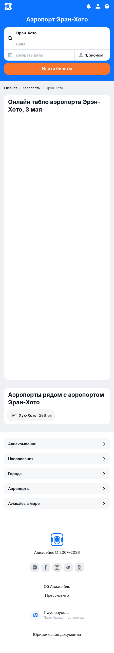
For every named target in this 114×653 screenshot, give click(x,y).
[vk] (35, 567)
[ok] (79, 567)
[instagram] (57, 567)
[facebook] (46, 567)
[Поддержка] (107, 6)
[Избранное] (89, 6)
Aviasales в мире (57, 503)
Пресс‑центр (57, 595)
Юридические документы (57, 634)
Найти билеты (57, 68)
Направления (57, 458)
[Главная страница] (8, 6)
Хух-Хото (31, 415)
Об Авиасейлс (57, 586)
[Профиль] (98, 6)
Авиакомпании (57, 443)
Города (57, 473)
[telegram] (68, 567)
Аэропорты (57, 488)
